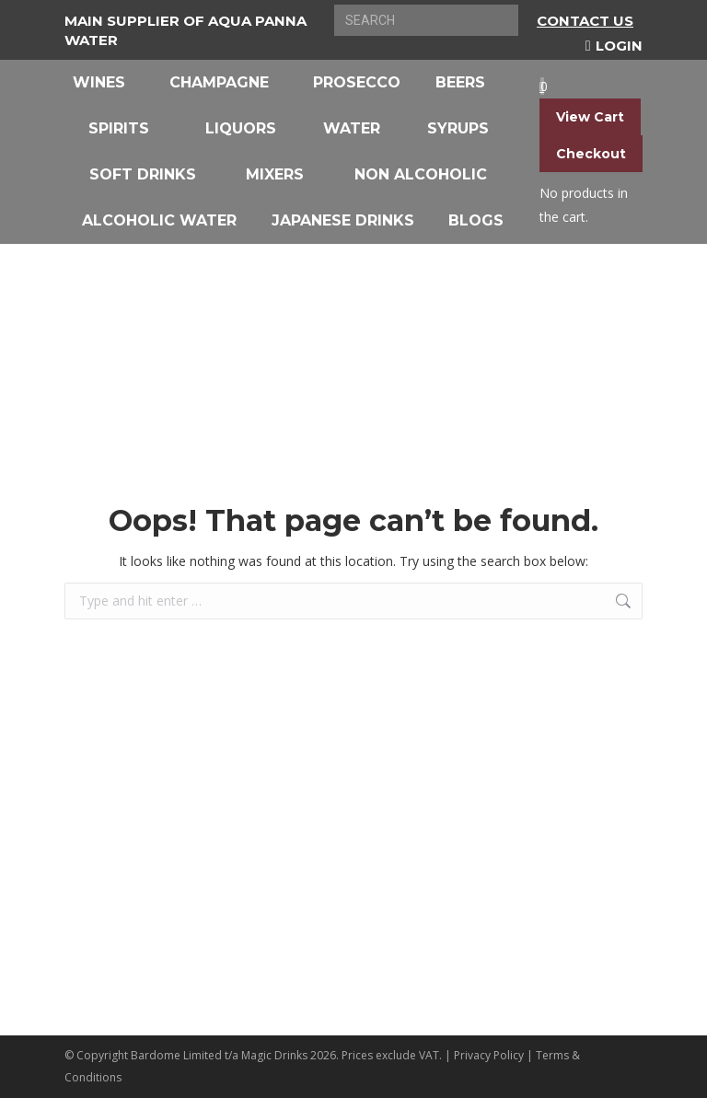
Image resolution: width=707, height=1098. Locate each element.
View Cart (590, 117)
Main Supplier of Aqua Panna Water (185, 30)
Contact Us (585, 20)
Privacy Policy (489, 1055)
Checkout (591, 153)
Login (614, 45)
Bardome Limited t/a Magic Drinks (219, 1055)
